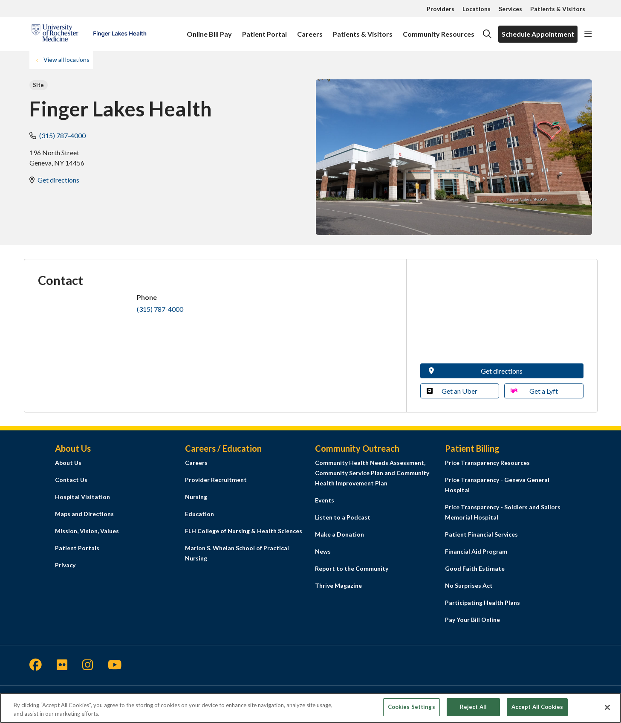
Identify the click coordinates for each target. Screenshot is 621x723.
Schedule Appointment (538, 34)
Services (510, 8)
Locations (476, 8)
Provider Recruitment (216, 479)
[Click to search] (487, 34)
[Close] (607, 707)
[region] (310, 708)
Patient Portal (264, 30)
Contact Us (71, 479)
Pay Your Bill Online (472, 619)
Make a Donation (339, 534)
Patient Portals (77, 548)
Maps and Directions (84, 513)
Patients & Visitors (557, 8)
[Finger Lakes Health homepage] (88, 34)
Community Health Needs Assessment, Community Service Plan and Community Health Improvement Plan (372, 473)
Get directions (58, 180)
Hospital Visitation (82, 496)
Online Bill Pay (209, 30)
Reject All (473, 706)
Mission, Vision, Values (87, 530)
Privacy (65, 565)
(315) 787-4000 (62, 135)
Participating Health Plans (482, 602)
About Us (68, 462)
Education (199, 513)
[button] (588, 34)
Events (324, 500)
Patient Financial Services (481, 534)
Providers (440, 8)
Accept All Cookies (537, 706)
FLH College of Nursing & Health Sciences (243, 530)
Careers (310, 30)
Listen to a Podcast (342, 517)
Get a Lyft (534, 391)
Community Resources (438, 30)
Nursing (196, 496)
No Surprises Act (469, 585)
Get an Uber (452, 391)
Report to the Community (351, 568)
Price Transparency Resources (487, 462)
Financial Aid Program (476, 551)
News (323, 551)
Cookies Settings (411, 706)
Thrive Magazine (338, 585)
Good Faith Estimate (475, 568)
